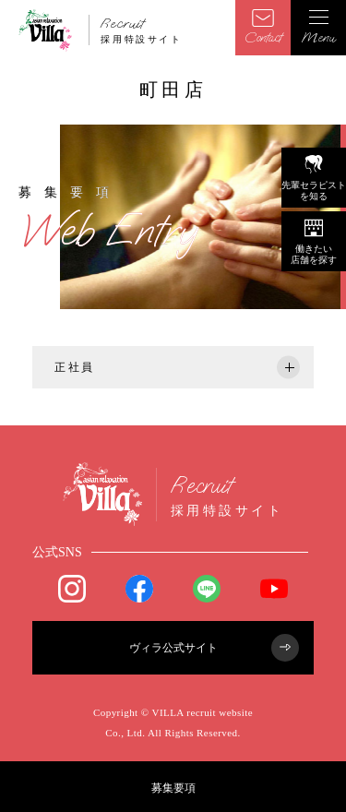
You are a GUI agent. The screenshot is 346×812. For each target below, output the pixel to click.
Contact (263, 27)
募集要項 (173, 788)
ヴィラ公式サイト (214, 648)
